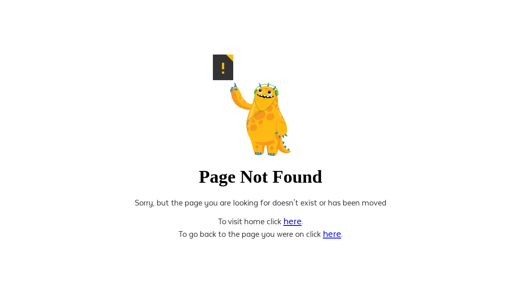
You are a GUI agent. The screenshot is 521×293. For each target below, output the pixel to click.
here (292, 220)
